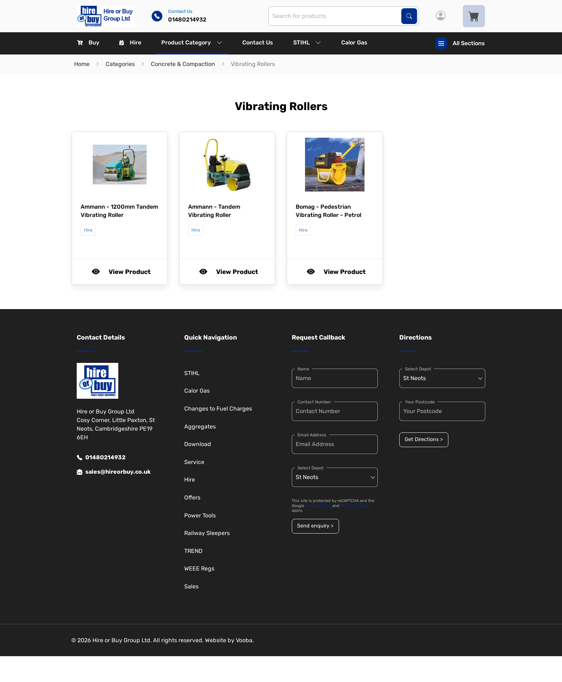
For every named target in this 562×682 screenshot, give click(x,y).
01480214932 (101, 457)
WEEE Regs (199, 568)
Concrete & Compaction (183, 64)
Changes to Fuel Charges (218, 408)
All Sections (460, 43)
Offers (192, 497)
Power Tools (200, 515)
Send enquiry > (315, 526)
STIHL (307, 42)
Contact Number (314, 401)
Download (197, 444)
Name (303, 368)
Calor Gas (354, 42)
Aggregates (200, 426)
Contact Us (257, 42)
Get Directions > (424, 439)
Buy (88, 42)
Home (82, 64)
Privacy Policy (318, 505)
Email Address (311, 434)
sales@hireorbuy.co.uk (114, 472)
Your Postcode (420, 401)
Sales (191, 586)
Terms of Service (355, 505)
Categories (120, 64)
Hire (130, 42)
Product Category (191, 42)
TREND (193, 551)
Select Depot (310, 467)
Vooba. (245, 640)
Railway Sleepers (207, 533)
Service (194, 462)
